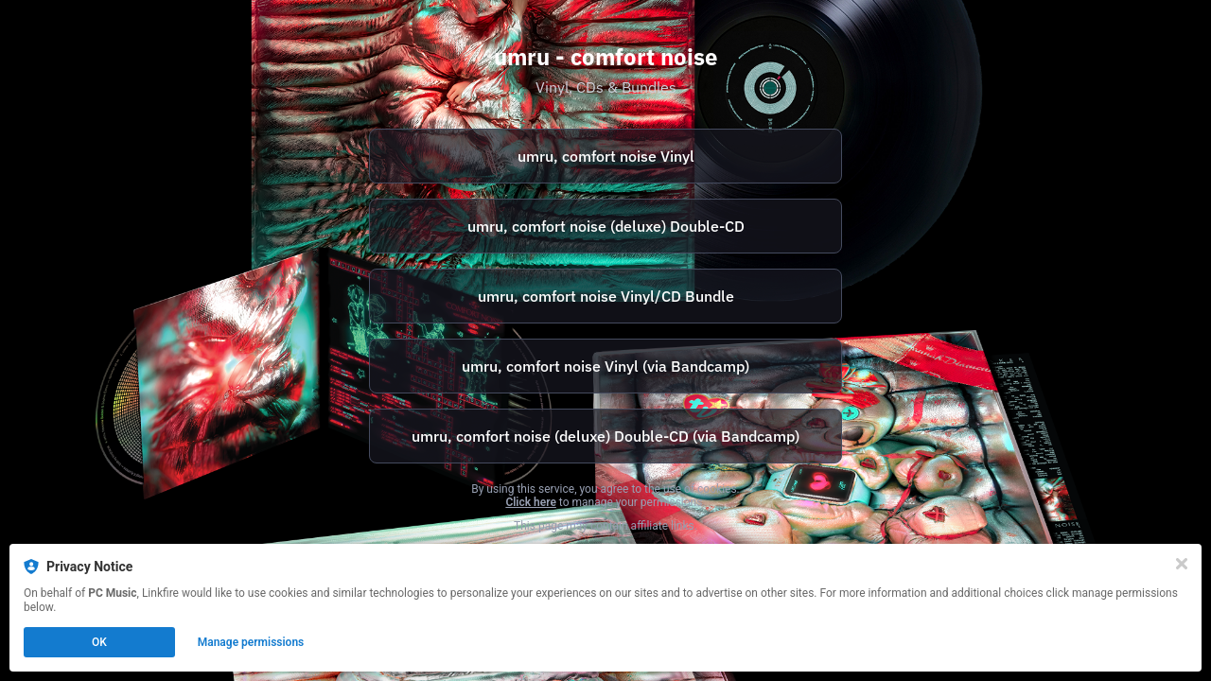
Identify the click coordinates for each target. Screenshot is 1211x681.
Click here (530, 502)
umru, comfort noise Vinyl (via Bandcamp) (605, 366)
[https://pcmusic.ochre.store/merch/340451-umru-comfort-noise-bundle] (605, 296)
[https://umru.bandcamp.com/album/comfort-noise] (605, 366)
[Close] (1182, 564)
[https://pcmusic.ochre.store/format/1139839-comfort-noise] (605, 156)
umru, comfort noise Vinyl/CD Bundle (606, 296)
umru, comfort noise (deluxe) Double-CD (606, 226)
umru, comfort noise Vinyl (606, 156)
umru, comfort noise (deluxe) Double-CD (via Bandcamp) (605, 436)
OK (99, 642)
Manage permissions (251, 642)
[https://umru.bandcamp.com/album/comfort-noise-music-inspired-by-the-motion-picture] (605, 436)
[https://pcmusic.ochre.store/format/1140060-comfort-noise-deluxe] (605, 226)
